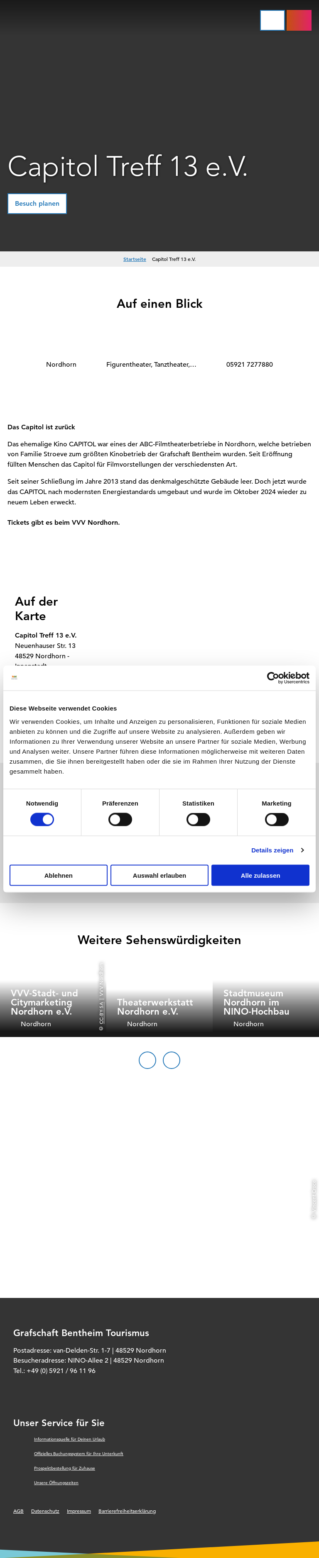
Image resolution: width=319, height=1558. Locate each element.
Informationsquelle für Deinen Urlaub (69, 1439)
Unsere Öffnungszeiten (56, 1482)
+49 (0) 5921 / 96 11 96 (61, 1371)
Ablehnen (58, 875)
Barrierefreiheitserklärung (127, 1510)
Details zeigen (272, 850)
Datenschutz (45, 1510)
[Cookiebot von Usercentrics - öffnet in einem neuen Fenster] (273, 678)
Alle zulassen (260, 875)
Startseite (134, 259)
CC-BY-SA (101, 1013)
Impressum (79, 1510)
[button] (37, 203)
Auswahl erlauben (159, 875)
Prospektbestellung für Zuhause (64, 1468)
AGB (18, 1510)
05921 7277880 (249, 364)
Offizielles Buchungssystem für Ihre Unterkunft (78, 1453)
